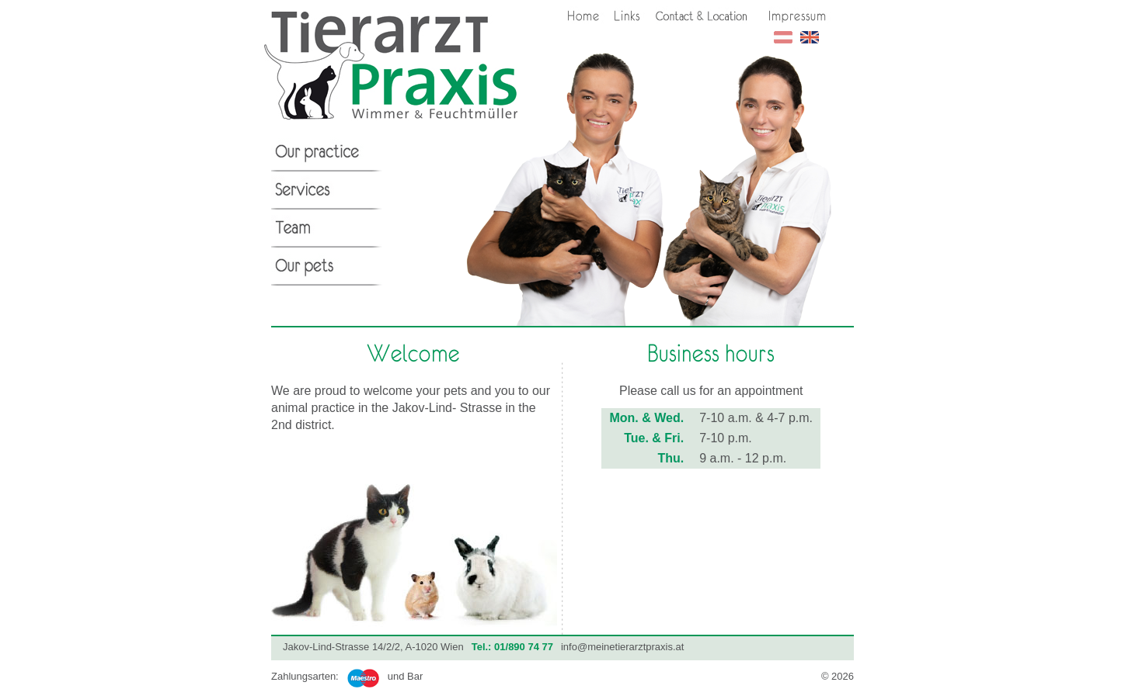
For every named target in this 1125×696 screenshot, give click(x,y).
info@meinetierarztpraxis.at (622, 647)
